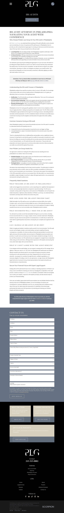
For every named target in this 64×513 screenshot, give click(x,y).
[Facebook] (26, 496)
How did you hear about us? (16, 371)
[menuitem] (11, 510)
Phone (11, 327)
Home (20, 482)
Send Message (17, 396)
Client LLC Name (13, 343)
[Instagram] (35, 496)
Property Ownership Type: (15, 355)
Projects (43, 484)
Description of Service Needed (16, 375)
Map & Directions (32, 474)
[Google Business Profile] (29, 496)
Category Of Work (14, 359)
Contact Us (32, 19)
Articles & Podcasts (43, 487)
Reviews (21, 487)
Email (11, 331)
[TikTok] (32, 496)
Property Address (13, 335)
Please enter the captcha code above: (17, 384)
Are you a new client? (14, 367)
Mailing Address (13, 339)
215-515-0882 (32, 461)
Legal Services (20, 484)
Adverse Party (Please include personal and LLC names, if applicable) (24, 347)
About (43, 482)
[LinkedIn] (38, 496)
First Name (12, 319)
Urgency (12, 363)
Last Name (12, 323)
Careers (21, 489)
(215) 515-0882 (27, 272)
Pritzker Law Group (15, 43)
